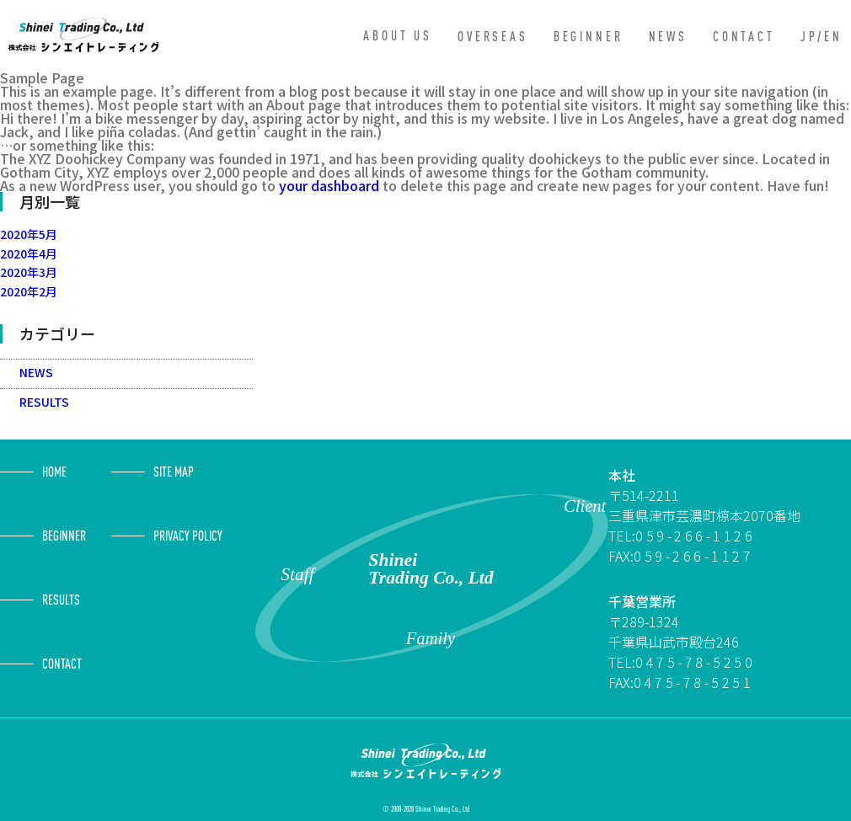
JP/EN (821, 36)
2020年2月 (28, 291)
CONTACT (744, 36)
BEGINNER (589, 36)
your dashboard (329, 185)
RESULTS (44, 401)
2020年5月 (28, 234)
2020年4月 (28, 253)
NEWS (668, 36)
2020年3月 (28, 272)
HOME (54, 471)
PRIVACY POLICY (187, 535)
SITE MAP (173, 471)
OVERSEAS (493, 36)
